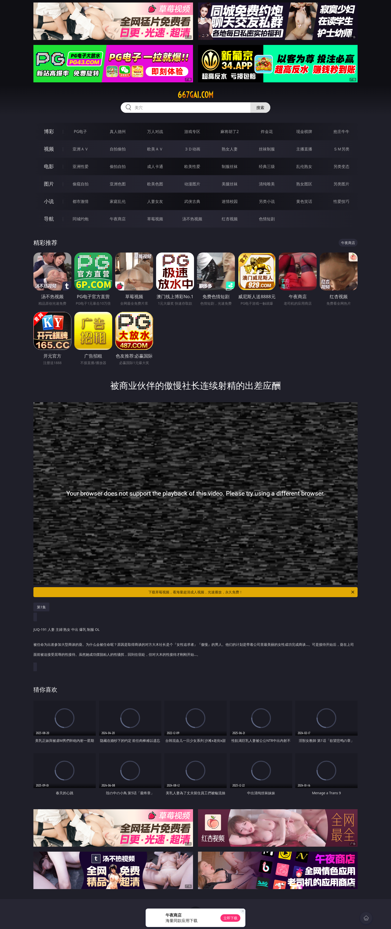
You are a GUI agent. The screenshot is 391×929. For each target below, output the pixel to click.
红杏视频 (230, 219)
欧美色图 (155, 184)
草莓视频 (155, 219)
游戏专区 (192, 131)
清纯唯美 (267, 184)
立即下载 (230, 918)
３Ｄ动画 (192, 149)
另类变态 (341, 166)
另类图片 (341, 184)
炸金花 (267, 131)
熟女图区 (304, 184)
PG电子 (80, 131)
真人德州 (118, 131)
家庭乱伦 (118, 201)
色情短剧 (267, 219)
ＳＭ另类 (341, 149)
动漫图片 (192, 184)
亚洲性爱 (81, 166)
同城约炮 (81, 219)
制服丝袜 (230, 166)
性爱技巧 (341, 201)
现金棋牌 (304, 131)
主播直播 (304, 149)
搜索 (260, 107)
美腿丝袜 (230, 184)
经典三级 (267, 166)
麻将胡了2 (229, 131)
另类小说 (267, 201)
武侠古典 (192, 201)
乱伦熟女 (304, 166)
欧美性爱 (192, 166)
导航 (49, 218)
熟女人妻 (230, 149)
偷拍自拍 (118, 166)
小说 (49, 201)
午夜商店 (118, 219)
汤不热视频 (192, 219)
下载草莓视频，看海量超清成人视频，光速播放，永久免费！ (251, 592)
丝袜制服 (267, 149)
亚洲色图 (118, 184)
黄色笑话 (304, 201)
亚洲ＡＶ (81, 149)
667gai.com (195, 95)
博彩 (49, 131)
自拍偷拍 (118, 149)
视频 (49, 148)
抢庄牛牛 (341, 131)
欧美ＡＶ (155, 149)
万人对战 (155, 131)
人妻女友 (155, 201)
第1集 (41, 607)
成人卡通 (155, 166)
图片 (49, 183)
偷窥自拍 (81, 184)
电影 (49, 166)
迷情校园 (230, 201)
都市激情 (81, 201)
